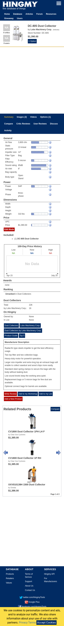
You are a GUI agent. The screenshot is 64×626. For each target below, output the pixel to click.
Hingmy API (49, 574)
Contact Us (30, 590)
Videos (33, 117)
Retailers (10, 578)
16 (30, 308)
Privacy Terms (27, 622)
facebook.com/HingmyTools (32, 606)
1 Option (32, 41)
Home (7, 14)
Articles (29, 14)
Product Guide (11, 335)
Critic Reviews (23, 124)
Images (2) (22, 117)
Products (10, 574)
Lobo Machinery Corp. (30, 325)
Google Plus (32, 602)
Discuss (54, 124)
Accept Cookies (46, 622)
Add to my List (45, 394)
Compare (8, 124)
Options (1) (45, 117)
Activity (7, 130)
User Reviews (40, 124)
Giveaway (8, 18)
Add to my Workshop (27, 394)
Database (17, 14)
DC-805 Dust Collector (28, 239)
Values (9, 583)
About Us (29, 586)
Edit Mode (9, 229)
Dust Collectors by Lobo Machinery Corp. (23, 330)
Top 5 (22, 335)
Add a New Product (13, 399)
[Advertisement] (31, 80)
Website (56, 30)
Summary (8, 117)
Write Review (10, 394)
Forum (39, 14)
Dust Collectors (24, 294)
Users (19, 18)
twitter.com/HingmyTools (32, 597)
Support (28, 581)
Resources (51, 14)
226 (30, 305)
